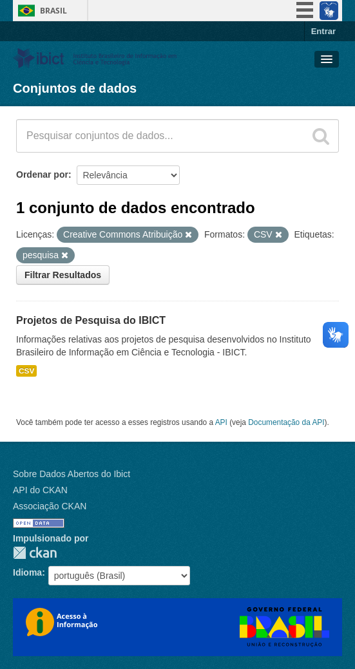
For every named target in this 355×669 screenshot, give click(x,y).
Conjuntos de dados (75, 88)
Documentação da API (286, 422)
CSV (26, 370)
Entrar (323, 31)
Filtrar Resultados (62, 275)
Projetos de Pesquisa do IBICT (91, 320)
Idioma (27, 572)
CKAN (35, 553)
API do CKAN (40, 490)
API (221, 422)
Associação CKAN (49, 506)
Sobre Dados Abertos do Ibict (71, 474)
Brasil (53, 10)
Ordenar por (42, 174)
